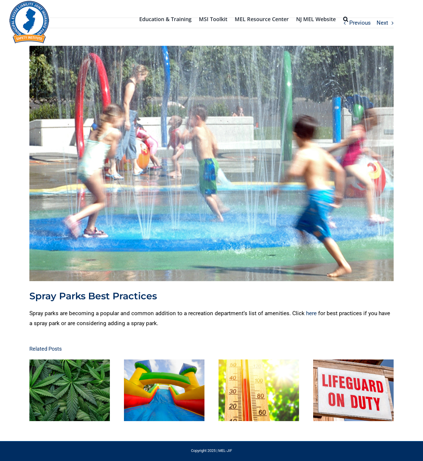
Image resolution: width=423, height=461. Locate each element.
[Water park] (211, 163)
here (311, 313)
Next (382, 22)
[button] (345, 18)
